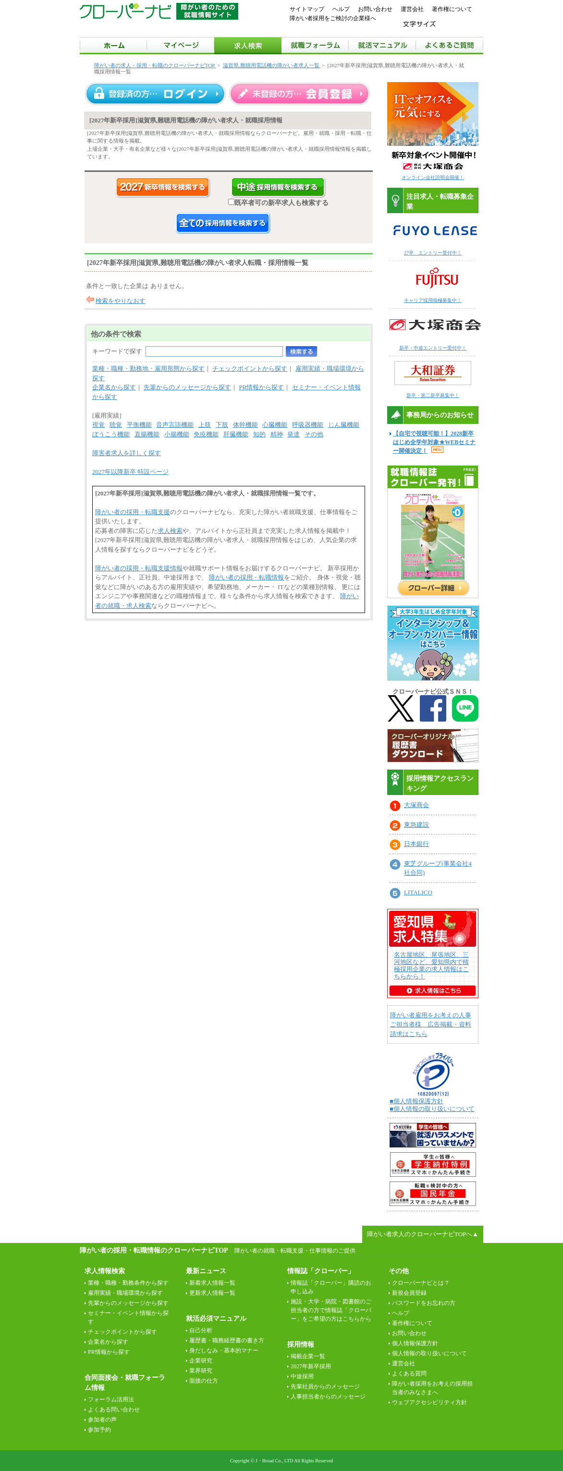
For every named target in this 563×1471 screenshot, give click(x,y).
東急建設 (416, 824)
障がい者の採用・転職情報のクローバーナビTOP (154, 1250)
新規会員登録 (409, 1293)
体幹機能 (245, 424)
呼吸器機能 (307, 424)
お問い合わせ (375, 9)
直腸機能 (147, 434)
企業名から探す (114, 387)
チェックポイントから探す (249, 368)
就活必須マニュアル (216, 1318)
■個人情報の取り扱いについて (432, 1108)
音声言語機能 (175, 424)
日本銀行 (416, 843)
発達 (293, 434)
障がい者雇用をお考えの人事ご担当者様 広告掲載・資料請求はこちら (430, 1024)
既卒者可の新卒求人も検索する (278, 202)
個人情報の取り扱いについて (429, 1353)
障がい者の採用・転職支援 (132, 512)
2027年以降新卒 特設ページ (130, 471)
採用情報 (300, 1344)
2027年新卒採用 (311, 1366)
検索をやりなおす (121, 300)
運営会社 (412, 9)
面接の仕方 (203, 1380)
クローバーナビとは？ (421, 1282)
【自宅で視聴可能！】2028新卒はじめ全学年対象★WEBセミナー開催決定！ (434, 442)
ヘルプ (341, 9)
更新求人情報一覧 (212, 1293)
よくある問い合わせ (114, 1409)
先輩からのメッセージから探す (187, 387)
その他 (314, 434)
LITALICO (418, 892)
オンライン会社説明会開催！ (433, 177)
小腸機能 (176, 434)
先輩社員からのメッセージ (325, 1386)
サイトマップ (307, 9)
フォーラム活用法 (111, 1399)
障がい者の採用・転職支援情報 (139, 568)
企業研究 (200, 1360)
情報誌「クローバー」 (321, 1271)
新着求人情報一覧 (212, 1282)
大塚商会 (416, 804)
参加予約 (99, 1429)
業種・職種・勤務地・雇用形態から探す (148, 368)
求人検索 (170, 530)
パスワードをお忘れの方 (423, 1303)
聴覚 (116, 424)
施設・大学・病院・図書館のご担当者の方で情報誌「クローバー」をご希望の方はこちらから (331, 1310)
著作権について (452, 9)
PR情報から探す (261, 387)
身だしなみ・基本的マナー (223, 1350)
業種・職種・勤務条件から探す (128, 1282)
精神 (276, 434)
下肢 (222, 424)
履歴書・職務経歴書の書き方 (226, 1340)
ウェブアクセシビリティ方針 (429, 1402)
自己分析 (200, 1330)
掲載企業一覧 (308, 1356)
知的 (259, 434)
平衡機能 (139, 424)
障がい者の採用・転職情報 (246, 577)
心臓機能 (274, 424)
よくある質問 (409, 1373)
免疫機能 (206, 434)
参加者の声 (102, 1419)
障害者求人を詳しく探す (126, 453)
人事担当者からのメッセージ (328, 1396)
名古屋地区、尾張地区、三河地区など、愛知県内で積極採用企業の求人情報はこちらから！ (431, 965)
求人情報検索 (105, 1271)
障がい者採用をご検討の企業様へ (333, 18)
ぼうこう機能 (111, 434)
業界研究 (200, 1370)
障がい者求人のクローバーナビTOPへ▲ (422, 1234)
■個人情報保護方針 (416, 1101)
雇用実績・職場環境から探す (125, 1293)
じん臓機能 (343, 424)
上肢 (204, 424)
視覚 (98, 424)
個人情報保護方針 (415, 1343)
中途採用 (302, 1376)
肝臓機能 (235, 434)
